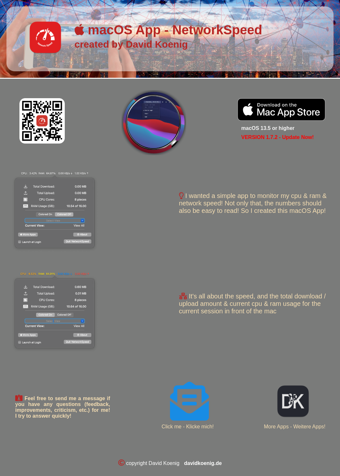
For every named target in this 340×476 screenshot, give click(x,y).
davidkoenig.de (202, 463)
